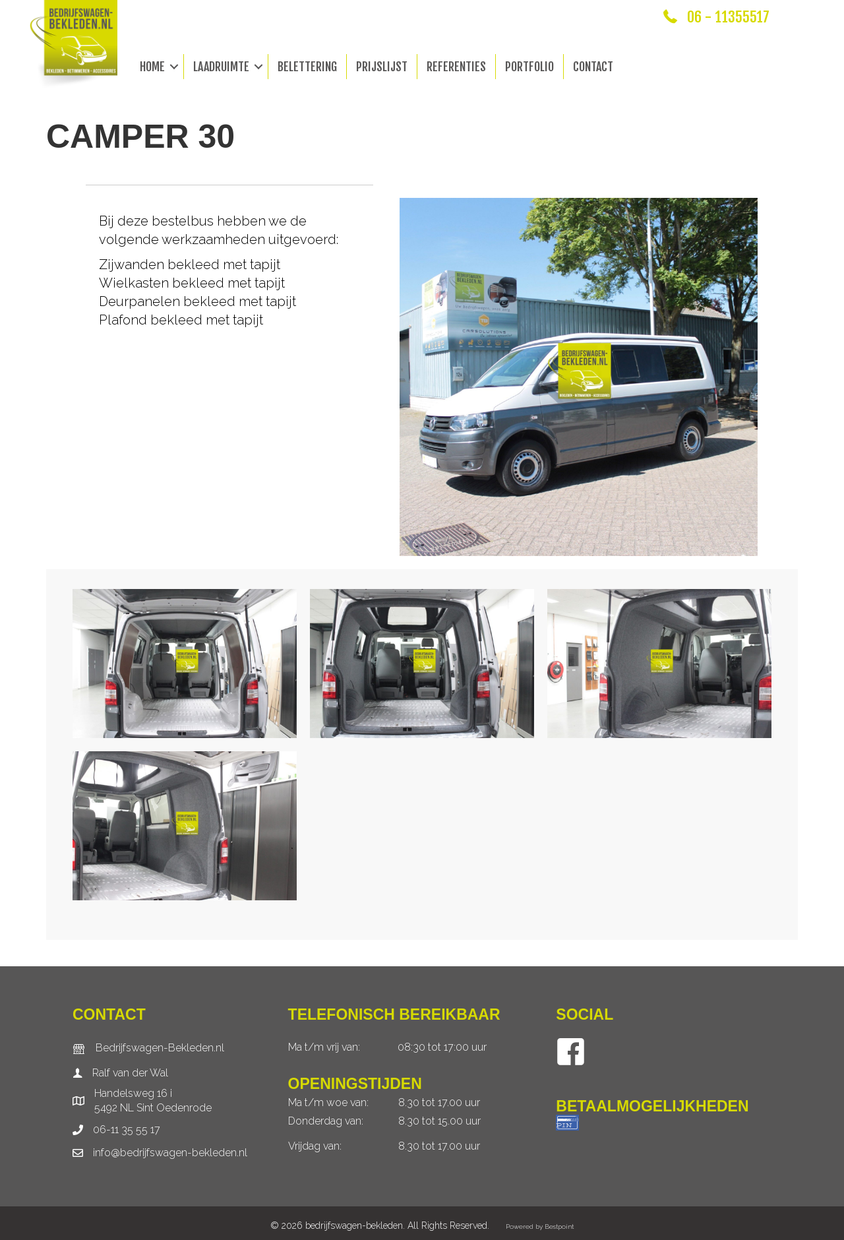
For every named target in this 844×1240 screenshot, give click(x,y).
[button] (174, 66)
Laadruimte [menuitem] (221, 66)
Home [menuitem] (152, 66)
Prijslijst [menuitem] (381, 66)
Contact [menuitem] (593, 66)
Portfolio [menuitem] (529, 66)
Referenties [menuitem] (456, 66)
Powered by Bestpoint (540, 1226)
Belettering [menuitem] (307, 66)
